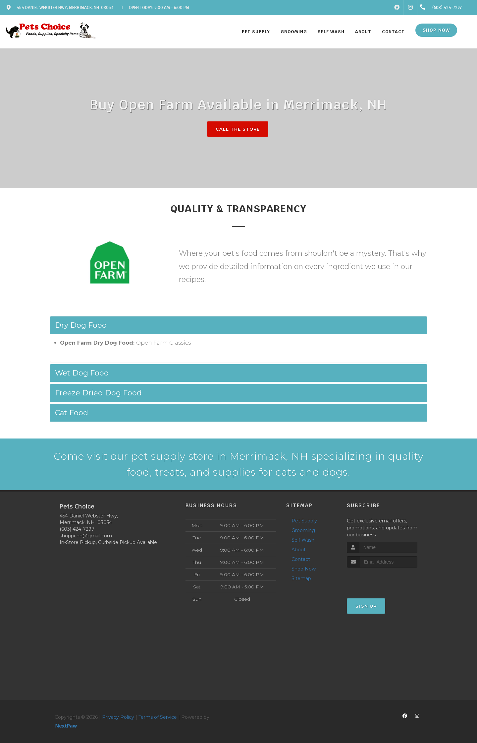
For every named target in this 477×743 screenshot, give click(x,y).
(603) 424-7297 (77, 529)
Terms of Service (157, 717)
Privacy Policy (118, 717)
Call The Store (238, 129)
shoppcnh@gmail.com (86, 536)
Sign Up (366, 606)
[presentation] (382, 580)
